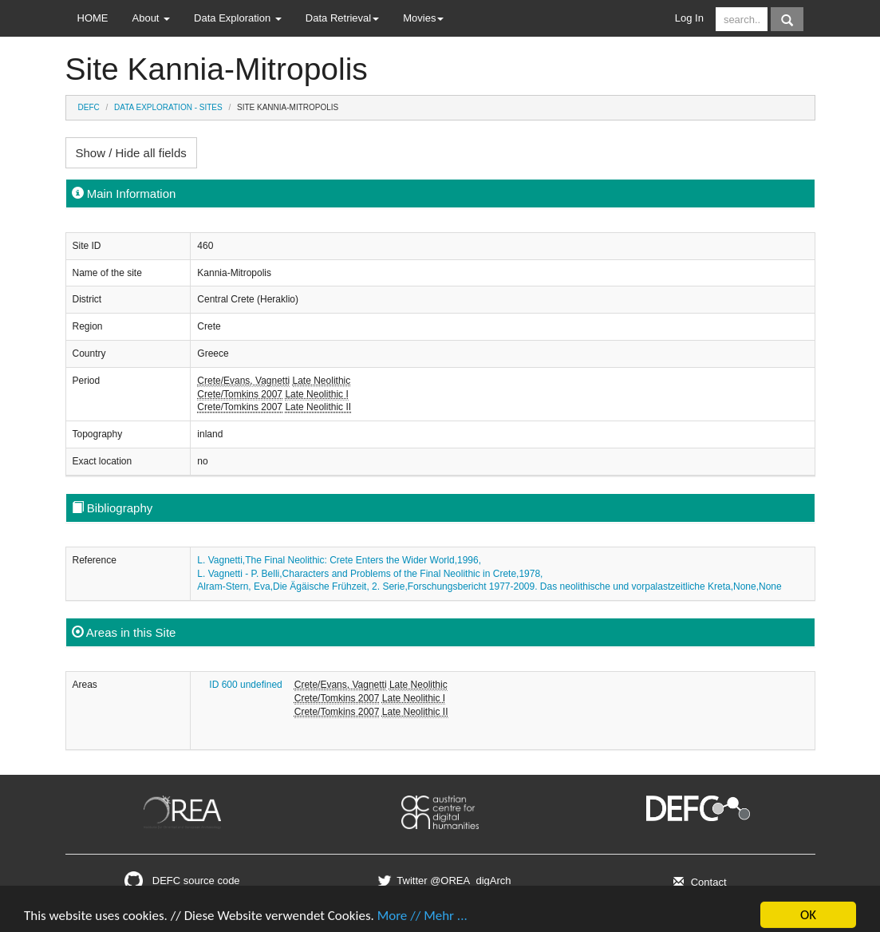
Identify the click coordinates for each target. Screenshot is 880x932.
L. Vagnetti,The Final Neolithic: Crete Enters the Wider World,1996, (339, 560)
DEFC (89, 107)
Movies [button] (423, 18)
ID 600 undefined (245, 684)
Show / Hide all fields (131, 153)
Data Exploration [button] (238, 18)
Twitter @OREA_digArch (443, 881)
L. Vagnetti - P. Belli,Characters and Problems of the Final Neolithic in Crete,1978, (370, 573)
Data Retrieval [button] (342, 18)
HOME (93, 18)
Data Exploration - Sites (168, 107)
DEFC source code (182, 881)
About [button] (151, 18)
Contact (697, 882)
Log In (689, 18)
